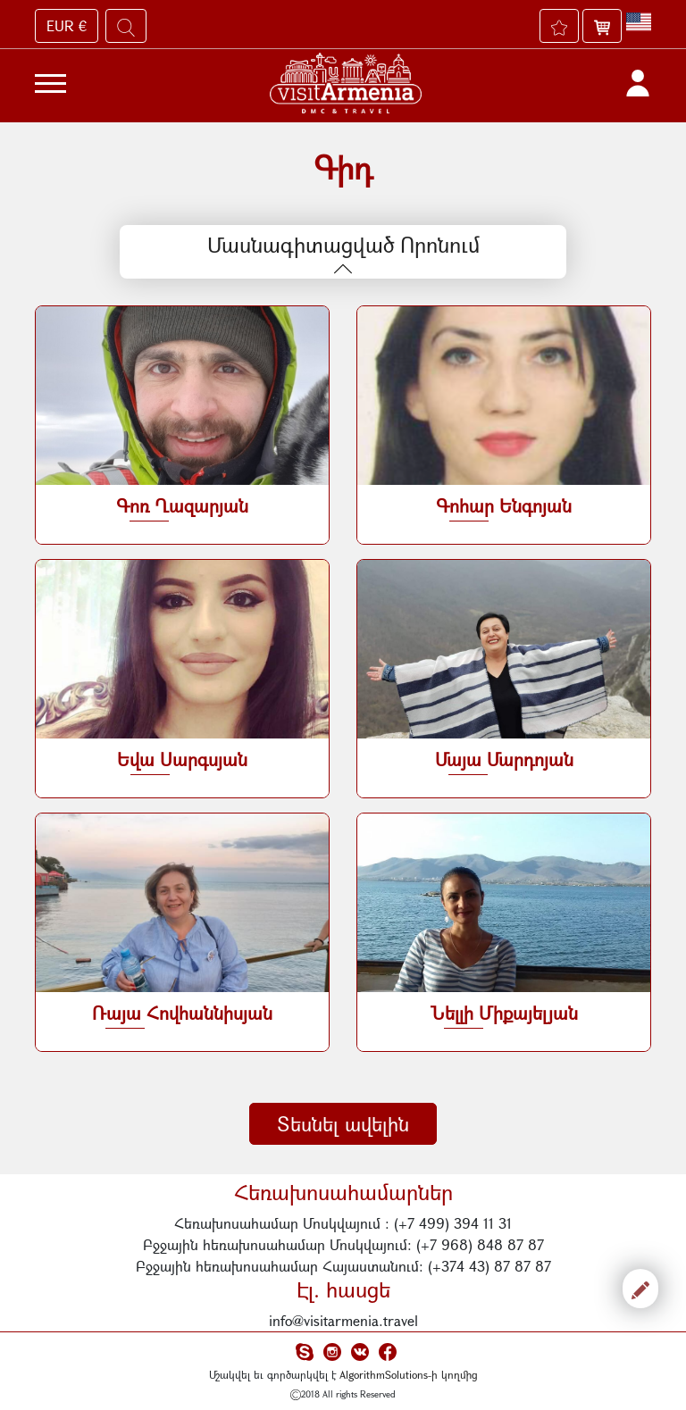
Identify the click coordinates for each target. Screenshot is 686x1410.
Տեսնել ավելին (343, 1124)
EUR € (66, 25)
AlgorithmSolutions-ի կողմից (408, 1374)
